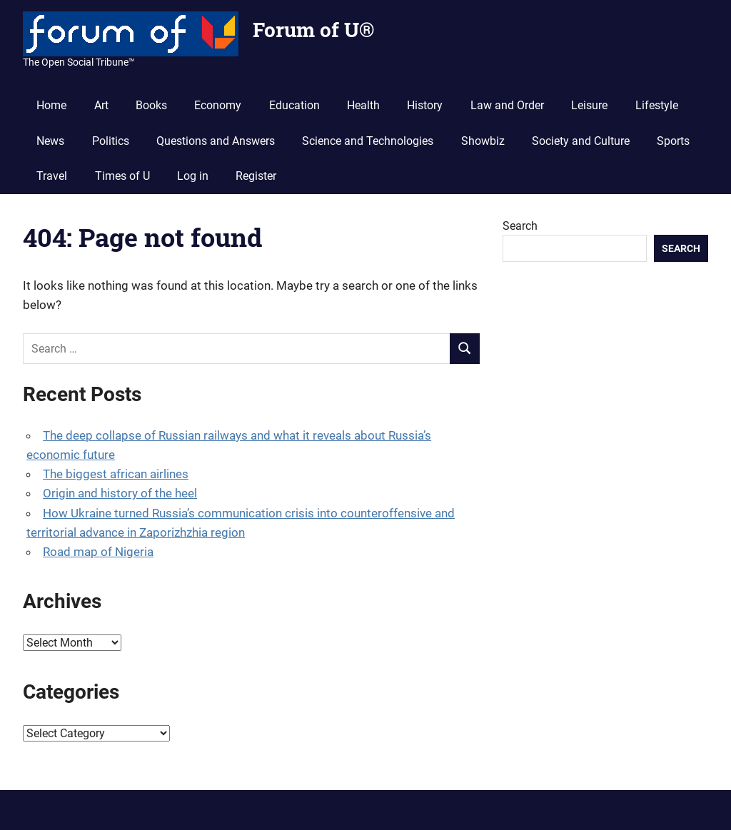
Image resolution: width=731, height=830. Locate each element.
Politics (110, 141)
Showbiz (483, 141)
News (50, 141)
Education (294, 105)
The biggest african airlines (115, 474)
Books (151, 105)
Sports (673, 141)
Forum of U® (313, 29)
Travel (51, 176)
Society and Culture (581, 141)
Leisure (589, 105)
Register (256, 176)
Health (363, 105)
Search (520, 226)
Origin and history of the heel (120, 493)
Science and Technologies (367, 141)
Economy (217, 105)
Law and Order (507, 105)
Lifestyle (656, 105)
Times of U (122, 176)
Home (51, 105)
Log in (192, 176)
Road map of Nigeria (98, 552)
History (425, 105)
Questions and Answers (215, 141)
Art (101, 105)
